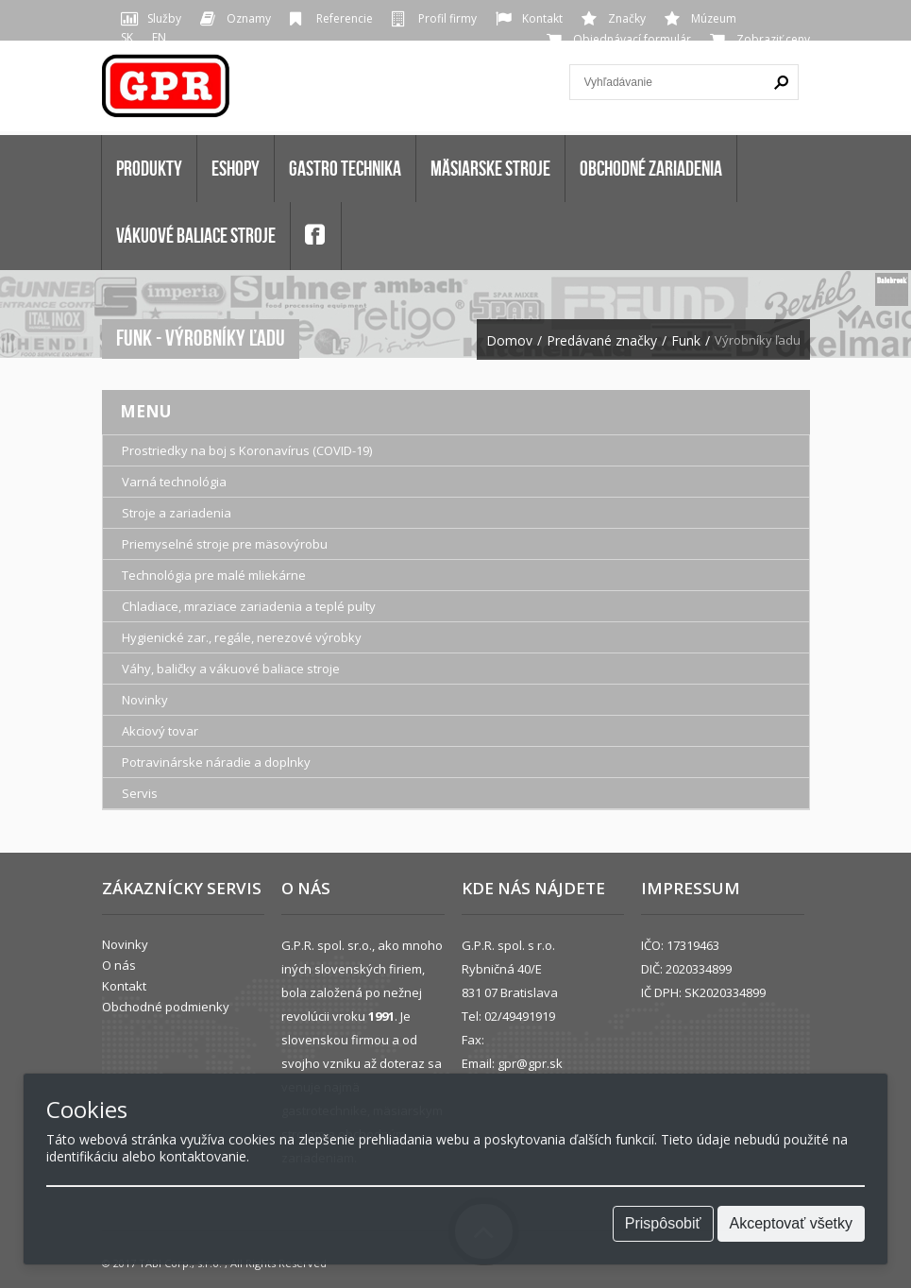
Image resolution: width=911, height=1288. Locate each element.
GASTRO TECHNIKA (345, 168)
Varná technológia (174, 481)
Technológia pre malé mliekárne (214, 575)
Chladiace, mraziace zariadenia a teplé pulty (249, 606)
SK (127, 37)
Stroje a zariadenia (176, 512)
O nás (119, 965)
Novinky (145, 699)
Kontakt (542, 18)
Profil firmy (447, 18)
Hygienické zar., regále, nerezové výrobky (242, 637)
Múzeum (713, 18)
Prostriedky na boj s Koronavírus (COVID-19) (247, 450)
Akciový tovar (160, 730)
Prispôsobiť (663, 1223)
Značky (627, 18)
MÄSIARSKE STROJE (490, 168)
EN (159, 37)
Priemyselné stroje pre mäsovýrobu (225, 543)
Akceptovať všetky (791, 1223)
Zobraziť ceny (773, 39)
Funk (685, 340)
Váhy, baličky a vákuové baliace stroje (231, 668)
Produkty (149, 168)
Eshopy (235, 168)
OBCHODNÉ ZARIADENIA (651, 168)
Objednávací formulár (632, 39)
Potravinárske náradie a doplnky (216, 762)
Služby (164, 18)
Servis (140, 793)
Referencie (344, 18)
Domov (509, 340)
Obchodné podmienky (165, 1006)
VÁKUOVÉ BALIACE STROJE (196, 235)
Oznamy (249, 18)
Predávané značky (602, 340)
